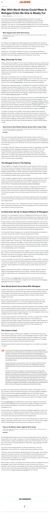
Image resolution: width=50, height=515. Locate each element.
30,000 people (9, 401)
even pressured (29, 72)
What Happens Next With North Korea (16, 33)
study (12, 333)
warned (3, 48)
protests (40, 118)
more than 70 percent (38, 103)
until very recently (32, 139)
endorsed (42, 106)
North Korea (22, 19)
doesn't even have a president (20, 470)
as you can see (37, 442)
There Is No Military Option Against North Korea (19, 427)
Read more (5, 38)
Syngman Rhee (18, 82)
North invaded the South (13, 94)
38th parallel (24, 78)
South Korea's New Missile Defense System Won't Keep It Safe (24, 127)
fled (22, 273)
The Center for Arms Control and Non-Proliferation (25, 183)
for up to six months (12, 395)
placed (3, 397)
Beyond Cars (4, 6)
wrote (25, 43)
